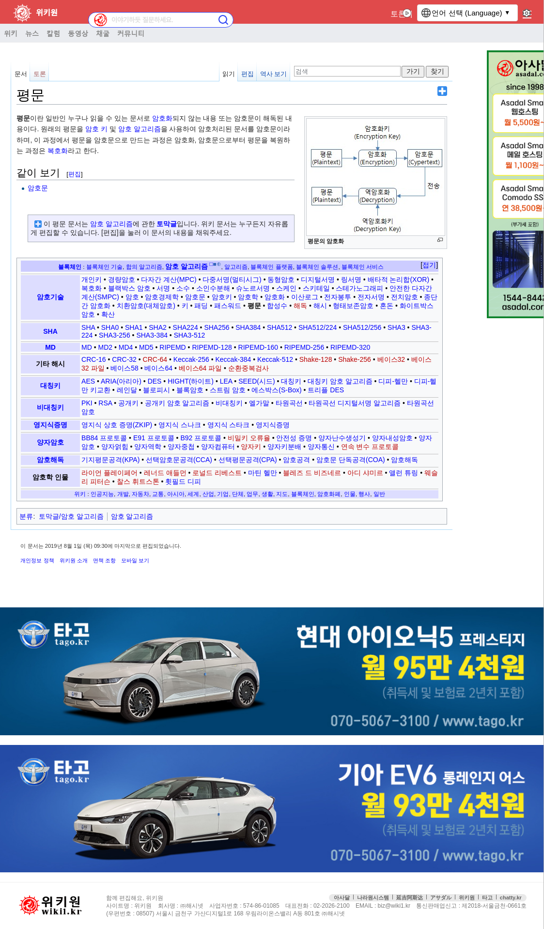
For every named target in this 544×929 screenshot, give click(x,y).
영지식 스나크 (179, 425)
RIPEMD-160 (258, 347)
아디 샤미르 (365, 473)
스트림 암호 (228, 390)
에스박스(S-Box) (276, 390)
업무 (252, 494)
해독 (300, 306)
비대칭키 (50, 407)
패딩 (201, 306)
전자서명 (371, 297)
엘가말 (259, 403)
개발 (123, 494)
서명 (163, 288)
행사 (364, 494)
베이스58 (124, 368)
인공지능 (102, 494)
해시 (320, 306)
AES (88, 381)
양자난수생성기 (342, 438)
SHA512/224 (317, 327)
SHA (50, 331)
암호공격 (296, 460)
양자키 (251, 446)
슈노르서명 (253, 288)
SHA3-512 (189, 335)
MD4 (126, 347)
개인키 (91, 279)
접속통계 (458, 895)
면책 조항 (104, 560)
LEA (226, 381)
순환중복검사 (248, 368)
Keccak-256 (191, 359)
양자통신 (321, 446)
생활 (267, 494)
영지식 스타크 (228, 425)
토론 (398, 14)
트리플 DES (326, 390)
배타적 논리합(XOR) (399, 279)
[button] (429, 265)
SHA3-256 (114, 335)
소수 (183, 288)
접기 (429, 265)
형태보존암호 (353, 306)
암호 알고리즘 (139, 129)
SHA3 (396, 327)
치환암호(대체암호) (146, 306)
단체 (238, 494)
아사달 (342, 897)
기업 (223, 494)
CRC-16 (93, 359)
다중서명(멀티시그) (231, 279)
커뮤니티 (130, 33)
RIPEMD (172, 347)
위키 (10, 33)
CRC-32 (124, 359)
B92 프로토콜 (200, 438)
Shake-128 (315, 359)
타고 (487, 897)
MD (50, 347)
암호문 (38, 188)
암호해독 (50, 460)
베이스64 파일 (200, 368)
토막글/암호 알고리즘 (71, 516)
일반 (379, 494)
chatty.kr (511, 897)
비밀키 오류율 (249, 438)
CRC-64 (155, 359)
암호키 (222, 297)
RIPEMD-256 (304, 347)
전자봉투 (337, 297)
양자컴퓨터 (218, 446)
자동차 (140, 494)
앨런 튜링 (403, 473)
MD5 (146, 347)
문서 (21, 73)
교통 (158, 494)
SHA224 (185, 327)
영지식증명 (50, 425)
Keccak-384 (233, 359)
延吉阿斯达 (409, 897)
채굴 (102, 33)
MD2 (105, 347)
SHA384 (248, 327)
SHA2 (158, 327)
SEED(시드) (256, 381)
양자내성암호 (392, 438)
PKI (87, 403)
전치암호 (404, 297)
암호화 (162, 118)
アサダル (440, 897)
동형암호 (281, 279)
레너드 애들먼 (165, 473)
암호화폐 (329, 494)
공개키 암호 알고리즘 (177, 403)
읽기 (228, 73)
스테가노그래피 (359, 288)
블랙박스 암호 (129, 288)
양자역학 (147, 446)
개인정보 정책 (37, 560)
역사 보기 (273, 73)
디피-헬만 (393, 381)
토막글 (166, 224)
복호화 (57, 151)
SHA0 (110, 327)
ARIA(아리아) (121, 381)
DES (155, 381)
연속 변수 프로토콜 (370, 446)
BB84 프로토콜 (104, 438)
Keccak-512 (275, 359)
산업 (208, 494)
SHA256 (216, 327)
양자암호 (50, 442)
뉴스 (32, 33)
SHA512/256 (362, 327)
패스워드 (227, 306)
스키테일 (316, 288)
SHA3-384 (152, 335)
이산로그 (304, 297)
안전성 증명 (294, 438)
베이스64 (158, 368)
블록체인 (69, 266)
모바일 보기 (135, 560)
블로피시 (156, 390)
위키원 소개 (74, 560)
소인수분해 (213, 288)
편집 (247, 73)
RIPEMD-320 (350, 347)
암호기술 (50, 297)
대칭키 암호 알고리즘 (340, 381)
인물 (350, 494)
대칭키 (50, 385)
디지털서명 (318, 279)
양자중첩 (181, 446)
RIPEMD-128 (212, 347)
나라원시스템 (373, 897)
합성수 (277, 306)
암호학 (248, 297)
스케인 (286, 288)
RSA (105, 403)
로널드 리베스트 (217, 473)
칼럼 (53, 33)
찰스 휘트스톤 (138, 481)
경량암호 (121, 279)
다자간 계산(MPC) (168, 279)
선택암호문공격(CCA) (179, 460)
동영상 (78, 33)
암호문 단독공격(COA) (350, 460)
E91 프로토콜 (153, 438)
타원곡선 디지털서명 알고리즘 (355, 403)
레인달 (127, 390)
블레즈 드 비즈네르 (312, 473)
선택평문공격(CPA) (247, 460)
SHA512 (279, 327)
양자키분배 (284, 446)
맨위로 (529, 895)
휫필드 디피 (183, 481)
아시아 (176, 494)
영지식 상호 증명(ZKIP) (116, 425)
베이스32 (391, 359)
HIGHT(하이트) (191, 381)
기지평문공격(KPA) (110, 460)
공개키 (128, 403)
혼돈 (386, 306)
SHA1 (134, 327)
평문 (254, 306)
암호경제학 (162, 297)
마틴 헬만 (262, 473)
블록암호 (189, 390)
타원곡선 (289, 403)
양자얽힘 (114, 446)
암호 (92, 129)
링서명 (351, 279)
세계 (193, 494)
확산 (108, 314)
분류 (26, 516)
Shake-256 (354, 359)
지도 (282, 494)
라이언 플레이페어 (109, 473)
